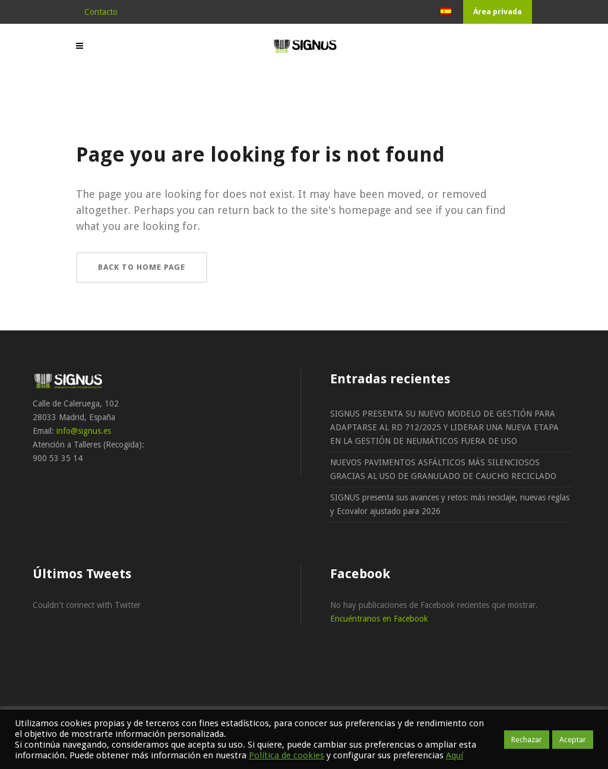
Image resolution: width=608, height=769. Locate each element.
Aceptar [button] (572, 739)
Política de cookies (286, 755)
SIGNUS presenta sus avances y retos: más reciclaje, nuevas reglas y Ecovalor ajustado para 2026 (449, 504)
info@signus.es (83, 431)
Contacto (101, 12)
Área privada (497, 11)
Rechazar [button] (526, 739)
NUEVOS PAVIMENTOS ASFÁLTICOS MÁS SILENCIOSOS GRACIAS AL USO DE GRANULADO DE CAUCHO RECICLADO (443, 469)
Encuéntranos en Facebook (379, 618)
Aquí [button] (454, 755)
